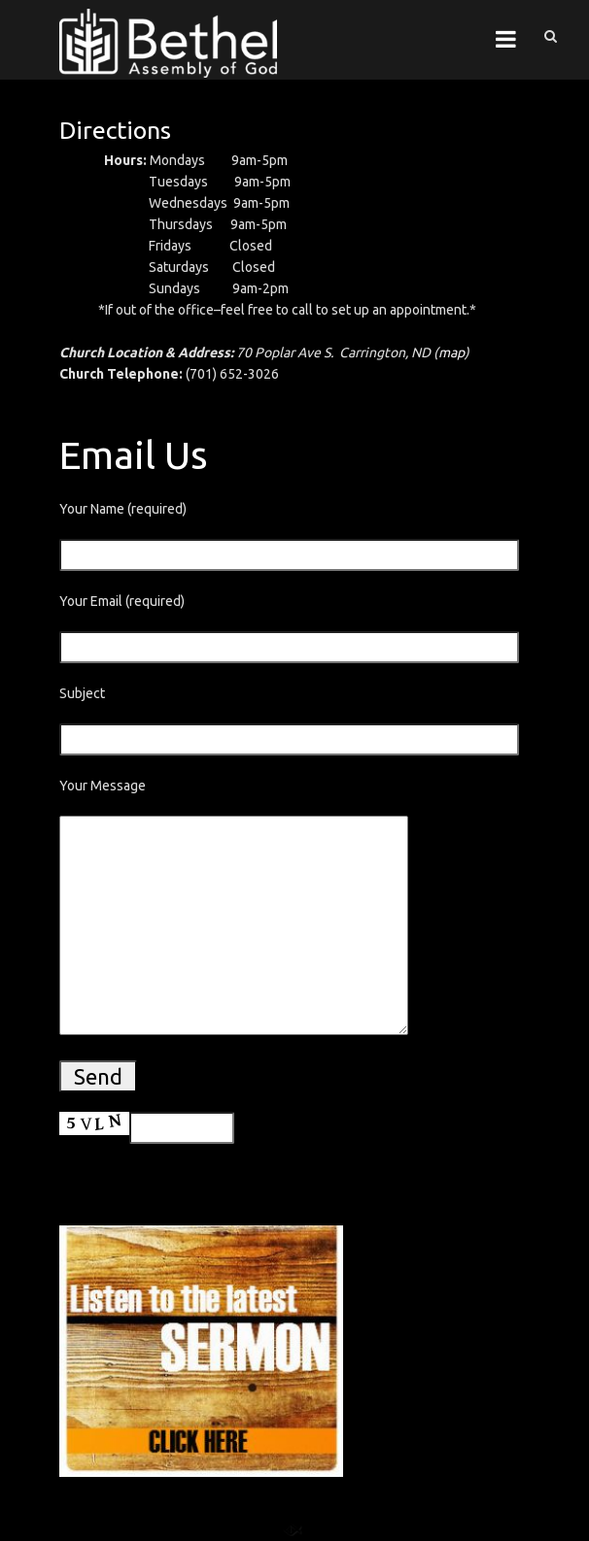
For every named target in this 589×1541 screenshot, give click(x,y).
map (451, 352)
